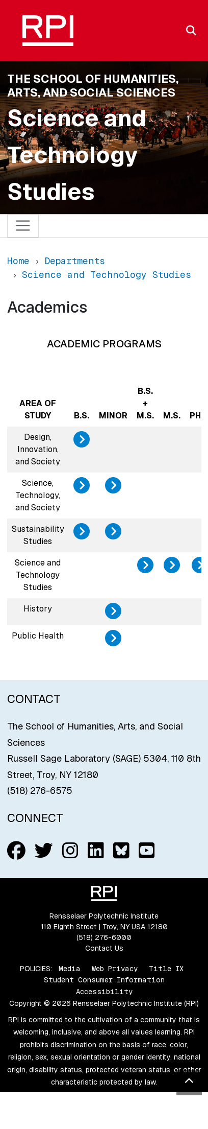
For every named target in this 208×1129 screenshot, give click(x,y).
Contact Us (104, 948)
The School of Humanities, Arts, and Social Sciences (92, 85)
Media (70, 968)
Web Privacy (115, 968)
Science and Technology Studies (76, 154)
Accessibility (104, 991)
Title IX (166, 968)
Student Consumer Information (104, 979)
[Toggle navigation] (23, 226)
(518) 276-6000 (104, 937)
